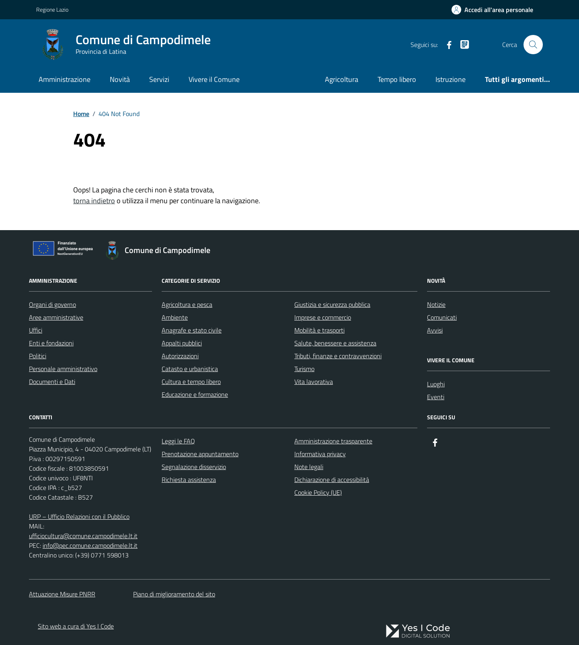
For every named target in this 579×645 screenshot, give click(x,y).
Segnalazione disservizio (194, 467)
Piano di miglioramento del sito (174, 594)
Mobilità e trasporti (319, 330)
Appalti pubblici (182, 343)
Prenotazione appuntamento (200, 454)
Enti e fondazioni (51, 343)
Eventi (435, 397)
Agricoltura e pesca (187, 304)
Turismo (304, 369)
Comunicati (442, 317)
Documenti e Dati (52, 381)
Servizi (159, 79)
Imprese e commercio (322, 317)
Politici (37, 356)
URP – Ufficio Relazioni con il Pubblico (79, 516)
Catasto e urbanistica (190, 369)
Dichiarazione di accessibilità (331, 479)
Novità (120, 79)
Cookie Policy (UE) (318, 492)
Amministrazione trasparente (333, 441)
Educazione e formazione (195, 394)
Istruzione (450, 79)
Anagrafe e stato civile (192, 330)
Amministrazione (64, 79)
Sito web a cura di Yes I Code (76, 626)
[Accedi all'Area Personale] (492, 9)
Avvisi (435, 330)
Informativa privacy (320, 454)
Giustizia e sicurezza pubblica (332, 304)
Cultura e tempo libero (191, 381)
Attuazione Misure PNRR (62, 594)
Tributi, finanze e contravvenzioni (338, 356)
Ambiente (175, 317)
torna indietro (94, 200)
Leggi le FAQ (178, 441)
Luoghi (436, 384)
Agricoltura (341, 79)
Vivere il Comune (214, 79)
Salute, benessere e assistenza (335, 343)
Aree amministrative (56, 317)
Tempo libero (397, 79)
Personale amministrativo (63, 369)
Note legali (308, 467)
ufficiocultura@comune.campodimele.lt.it (83, 536)
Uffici (35, 330)
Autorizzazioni (180, 356)
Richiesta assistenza (189, 479)
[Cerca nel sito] (533, 44)
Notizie (436, 304)
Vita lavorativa (313, 381)
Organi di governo (52, 304)
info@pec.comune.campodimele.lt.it (90, 545)
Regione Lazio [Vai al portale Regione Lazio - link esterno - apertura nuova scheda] (52, 9)
